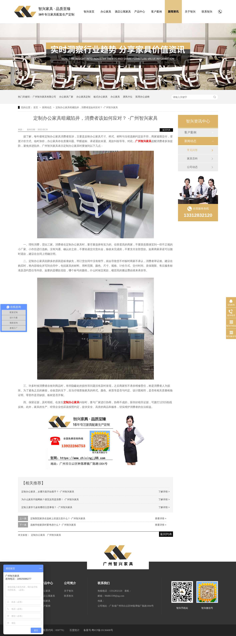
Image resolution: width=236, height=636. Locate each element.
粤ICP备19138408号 (102, 630)
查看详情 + (160, 518)
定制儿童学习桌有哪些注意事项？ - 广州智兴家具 (46, 507)
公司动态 (192, 167)
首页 (36, 107)
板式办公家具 (101, 96)
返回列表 (166, 130)
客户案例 (156, 11)
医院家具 (45, 601)
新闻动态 (47, 107)
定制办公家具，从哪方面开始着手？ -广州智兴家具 (47, 491)
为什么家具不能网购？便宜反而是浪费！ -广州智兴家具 (50, 499)
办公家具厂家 (66, 96)
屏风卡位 (127, 96)
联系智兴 (207, 11)
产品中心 (139, 11)
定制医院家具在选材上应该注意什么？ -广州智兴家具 (58, 518)
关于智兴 (190, 11)
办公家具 (105, 11)
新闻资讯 (173, 11)
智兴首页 (89, 11)
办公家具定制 (83, 96)
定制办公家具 (71, 402)
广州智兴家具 (143, 141)
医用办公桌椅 (143, 96)
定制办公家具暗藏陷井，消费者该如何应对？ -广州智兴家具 (87, 107)
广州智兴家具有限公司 (44, 96)
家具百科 (192, 158)
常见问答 (192, 150)
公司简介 (70, 583)
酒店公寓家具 (123, 11)
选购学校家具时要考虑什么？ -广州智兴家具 (53, 524)
